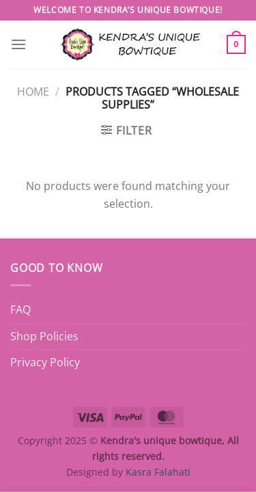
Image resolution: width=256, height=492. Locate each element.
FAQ (20, 309)
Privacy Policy (45, 362)
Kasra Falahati (158, 471)
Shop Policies (44, 336)
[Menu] (18, 44)
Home (33, 91)
